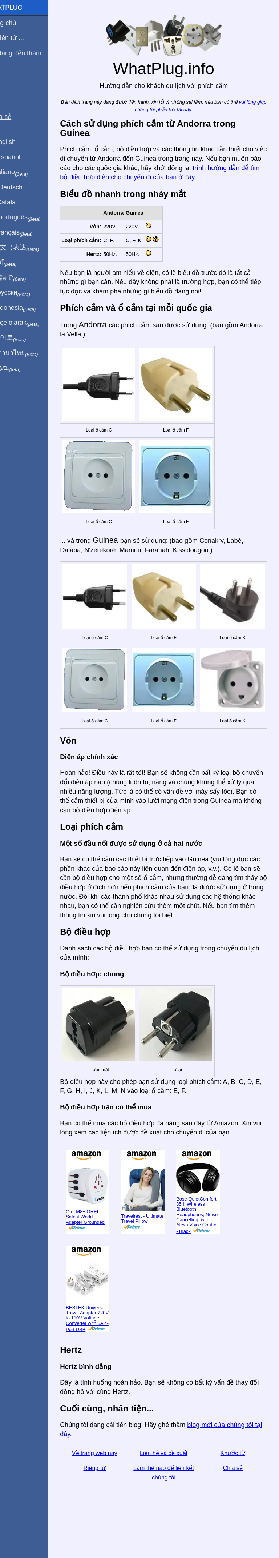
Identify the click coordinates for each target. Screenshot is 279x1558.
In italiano (24, 172)
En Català (18, 202)
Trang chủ (18, 23)
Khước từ (235, 1469)
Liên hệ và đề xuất (172, 1469)
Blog (10, 79)
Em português (31, 217)
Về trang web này (109, 1469)
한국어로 (23, 338)
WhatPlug (22, 7)
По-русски (25, 293)
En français (27, 233)
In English (18, 141)
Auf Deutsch (22, 187)
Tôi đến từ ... (22, 37)
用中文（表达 (30, 248)
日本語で (23, 278)
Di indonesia (28, 308)
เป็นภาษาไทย (29, 353)
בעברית (20, 368)
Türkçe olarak (30, 323)
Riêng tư (108, 1485)
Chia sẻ (235, 1485)
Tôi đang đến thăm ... (34, 53)
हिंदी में (19, 263)
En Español (20, 157)
